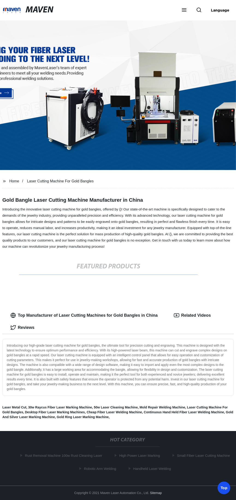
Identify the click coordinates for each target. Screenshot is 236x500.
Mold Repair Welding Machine (162, 407)
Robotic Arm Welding (101, 468)
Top (224, 488)
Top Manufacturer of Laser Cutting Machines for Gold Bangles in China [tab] (84, 315)
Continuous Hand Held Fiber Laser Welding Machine (184, 412)
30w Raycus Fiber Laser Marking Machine (60, 407)
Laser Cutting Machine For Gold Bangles (60, 181)
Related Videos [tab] (192, 315)
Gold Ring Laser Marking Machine (83, 417)
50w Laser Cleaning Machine (116, 407)
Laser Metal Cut (14, 407)
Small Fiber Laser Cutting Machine (204, 455)
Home (14, 181)
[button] (184, 10)
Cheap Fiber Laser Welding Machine (114, 412)
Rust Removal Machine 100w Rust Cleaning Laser (64, 455)
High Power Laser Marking (140, 455)
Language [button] (220, 10)
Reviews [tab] (22, 327)
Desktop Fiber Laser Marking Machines (55, 412)
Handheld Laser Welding (153, 468)
